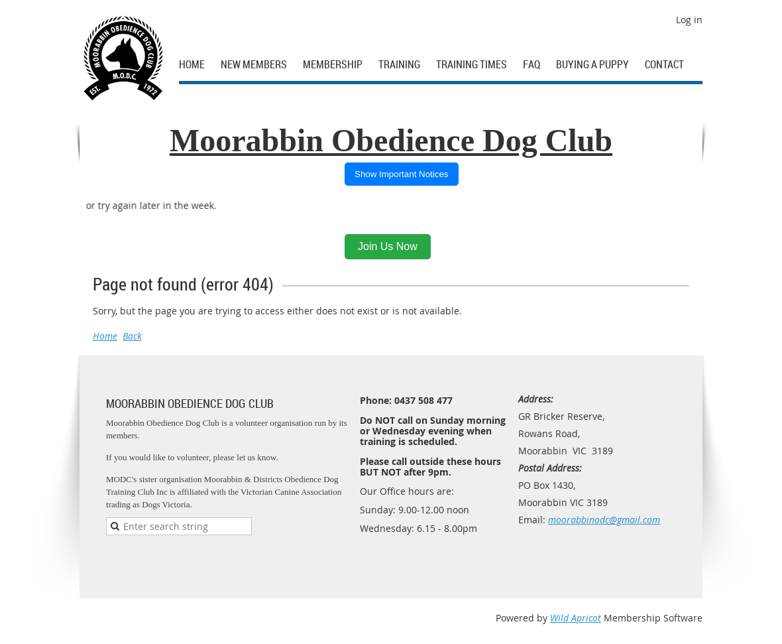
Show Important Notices (402, 174)
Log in (689, 19)
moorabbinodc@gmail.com (604, 519)
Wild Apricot (575, 618)
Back (132, 336)
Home (105, 336)
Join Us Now (388, 246)
